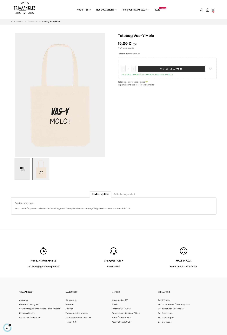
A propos (23, 300)
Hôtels (115, 304)
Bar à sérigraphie (166, 317)
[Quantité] (128, 68)
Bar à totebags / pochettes (171, 308)
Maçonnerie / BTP (120, 300)
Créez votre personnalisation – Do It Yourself (39, 308)
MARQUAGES (72, 291)
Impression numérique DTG (78, 317)
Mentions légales (27, 313)
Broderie (69, 304)
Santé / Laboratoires (121, 317)
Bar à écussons (165, 313)
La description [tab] (100, 193)
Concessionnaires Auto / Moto (126, 313)
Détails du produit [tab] (124, 193)
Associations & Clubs (122, 321)
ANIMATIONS (164, 291)
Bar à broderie (165, 321)
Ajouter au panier (171, 68)
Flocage (69, 308)
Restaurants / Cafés (121, 308)
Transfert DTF (72, 321)
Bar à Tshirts (164, 300)
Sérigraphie (71, 300)
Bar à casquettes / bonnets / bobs (174, 304)
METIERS (116, 291)
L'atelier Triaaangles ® (29, 304)
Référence (124, 52)
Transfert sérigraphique (77, 313)
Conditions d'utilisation (29, 317)
